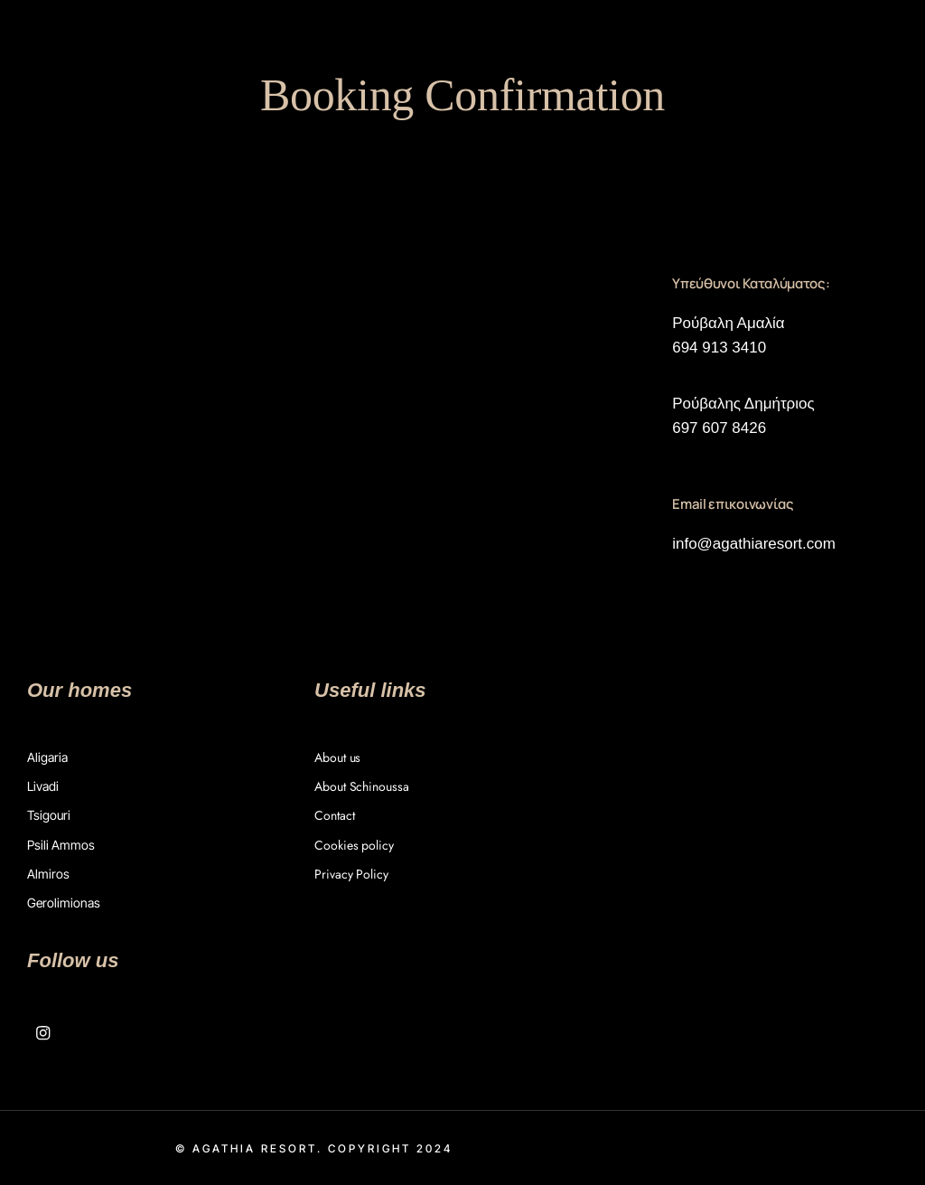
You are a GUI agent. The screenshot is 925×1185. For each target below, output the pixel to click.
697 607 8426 (719, 428)
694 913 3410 (719, 347)
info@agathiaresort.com (754, 543)
